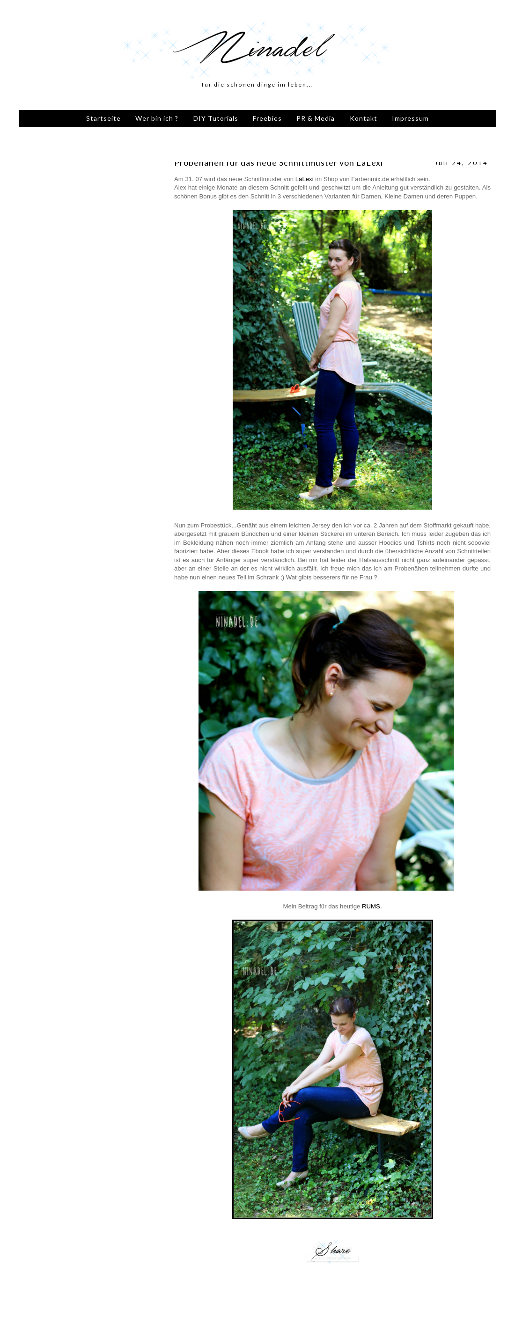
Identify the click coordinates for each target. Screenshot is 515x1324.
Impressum (410, 118)
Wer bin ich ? (156, 118)
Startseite (103, 118)
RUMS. (372, 906)
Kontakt (363, 118)
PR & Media (315, 118)
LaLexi (304, 179)
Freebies (267, 118)
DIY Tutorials (215, 118)
